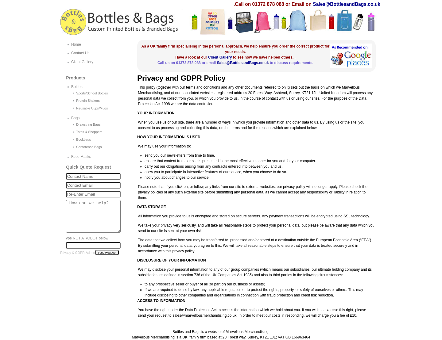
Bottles (77, 87)
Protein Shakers (88, 100)
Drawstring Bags (88, 124)
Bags (75, 118)
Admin (90, 252)
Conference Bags (89, 147)
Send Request (107, 252)
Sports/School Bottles (92, 93)
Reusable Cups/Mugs (92, 108)
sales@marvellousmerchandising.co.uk (204, 315)
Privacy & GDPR (72, 252)
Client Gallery (220, 57)
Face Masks (81, 157)
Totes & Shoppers (89, 132)
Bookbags (83, 139)
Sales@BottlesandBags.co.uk (346, 4)
